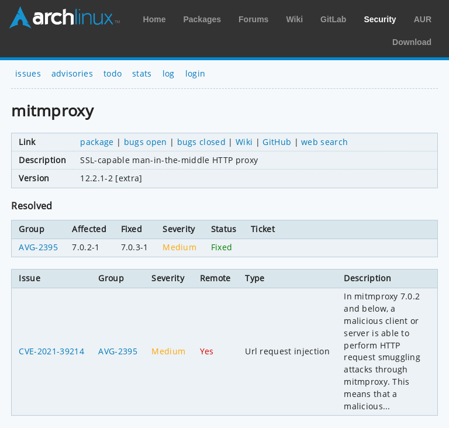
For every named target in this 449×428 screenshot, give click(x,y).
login (195, 73)
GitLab (333, 19)
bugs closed (201, 141)
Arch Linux (64, 17)
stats (142, 73)
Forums (253, 19)
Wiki (294, 19)
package (96, 141)
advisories (72, 73)
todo (112, 73)
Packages (202, 19)
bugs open (145, 141)
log (169, 73)
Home (154, 19)
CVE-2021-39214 (51, 351)
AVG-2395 (38, 247)
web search (324, 141)
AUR (422, 19)
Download (411, 42)
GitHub (277, 141)
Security (380, 19)
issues (28, 73)
